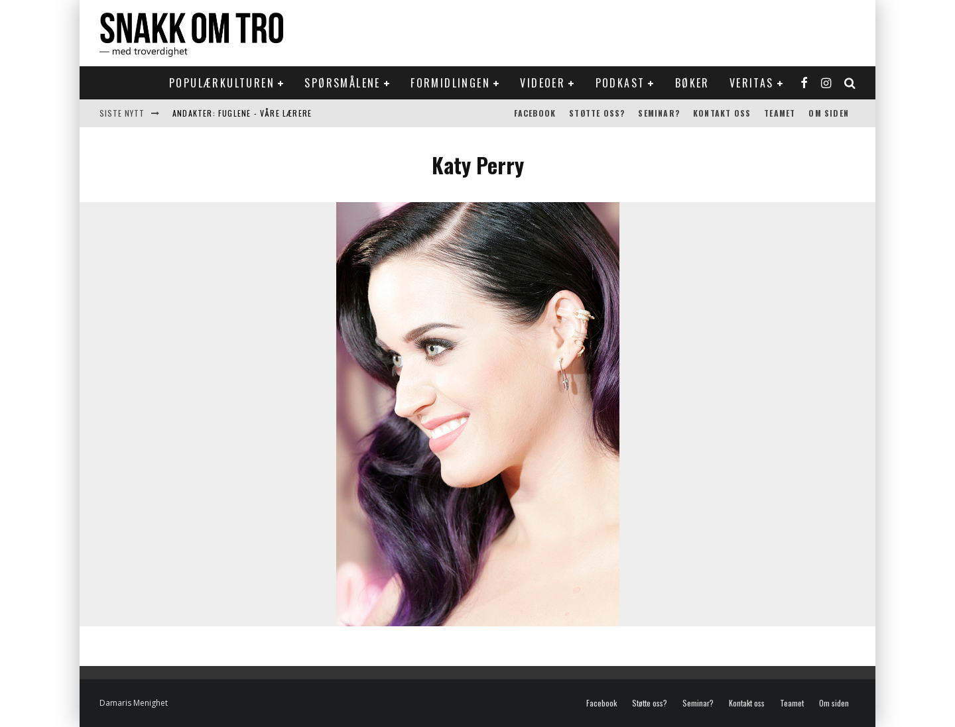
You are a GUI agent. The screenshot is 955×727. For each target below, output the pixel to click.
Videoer (542, 83)
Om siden (828, 113)
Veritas (752, 83)
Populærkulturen (222, 83)
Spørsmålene (342, 83)
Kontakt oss (722, 113)
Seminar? (659, 113)
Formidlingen (450, 83)
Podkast (620, 83)
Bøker (692, 83)
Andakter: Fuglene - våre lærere (242, 113)
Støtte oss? (597, 113)
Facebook (535, 113)
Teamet (779, 113)
